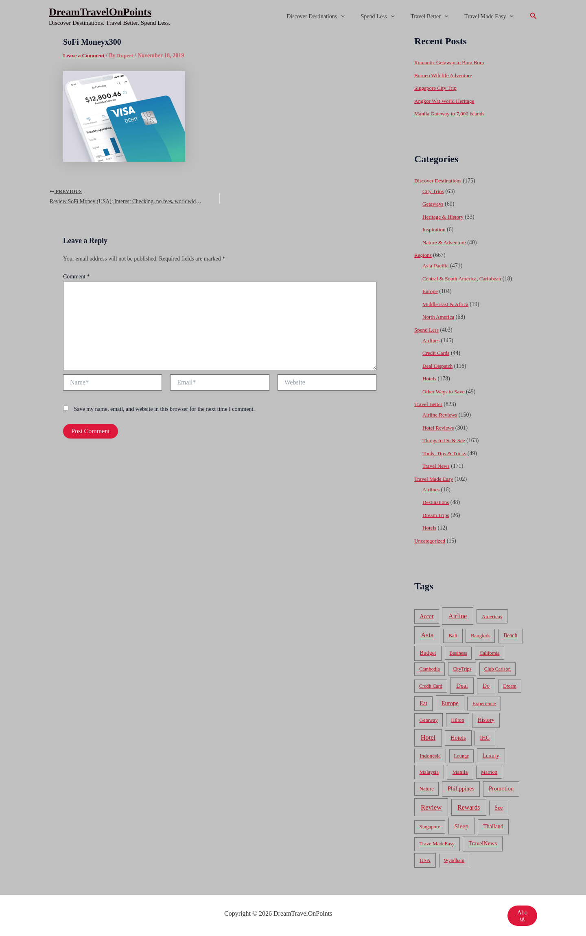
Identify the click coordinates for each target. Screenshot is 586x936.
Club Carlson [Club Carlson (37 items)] (497, 669)
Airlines (431, 340)
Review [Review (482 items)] (431, 807)
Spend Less (390, 16)
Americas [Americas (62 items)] (491, 616)
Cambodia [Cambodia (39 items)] (429, 669)
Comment (76, 280)
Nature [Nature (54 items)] (427, 789)
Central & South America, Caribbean (464, 279)
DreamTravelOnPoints (100, 12)
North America (439, 317)
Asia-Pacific (436, 266)
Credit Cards (436, 353)
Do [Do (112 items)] (486, 685)
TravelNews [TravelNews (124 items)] (482, 843)
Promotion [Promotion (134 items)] (501, 788)
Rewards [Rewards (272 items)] (468, 807)
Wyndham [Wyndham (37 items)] (454, 860)
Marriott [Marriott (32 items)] (489, 772)
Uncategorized (431, 541)
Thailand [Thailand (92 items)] (493, 826)
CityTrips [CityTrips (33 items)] (462, 669)
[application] (357, 16)
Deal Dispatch (438, 366)
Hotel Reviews (439, 428)
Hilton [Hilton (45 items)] (457, 720)
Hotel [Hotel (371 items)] (428, 737)
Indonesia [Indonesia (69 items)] (430, 756)
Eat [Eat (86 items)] (423, 703)
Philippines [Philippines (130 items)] (461, 788)
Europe (430, 291)
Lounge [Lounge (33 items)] (461, 756)
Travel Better (436, 16)
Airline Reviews (440, 415)
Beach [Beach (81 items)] (510, 635)
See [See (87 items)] (499, 808)
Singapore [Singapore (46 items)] (429, 827)
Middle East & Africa (447, 304)
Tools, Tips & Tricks (445, 453)
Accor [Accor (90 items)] (426, 616)
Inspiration (434, 229)
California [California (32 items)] (490, 653)
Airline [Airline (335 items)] (457, 615)
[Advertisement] (293, 94)
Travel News (436, 466)
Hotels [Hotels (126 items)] (458, 737)
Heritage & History (444, 217)
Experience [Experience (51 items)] (484, 703)
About (522, 915)
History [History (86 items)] (486, 720)
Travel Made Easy (491, 16)
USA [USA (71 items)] (425, 860)
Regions (423, 255)
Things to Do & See (445, 440)
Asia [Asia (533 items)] (427, 635)
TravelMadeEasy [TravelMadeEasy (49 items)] (437, 844)
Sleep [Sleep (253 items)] (462, 826)
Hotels (429, 379)
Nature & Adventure (445, 242)
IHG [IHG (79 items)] (485, 738)
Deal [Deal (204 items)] (462, 685)
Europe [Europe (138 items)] (450, 703)
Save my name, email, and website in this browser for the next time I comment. (164, 412)
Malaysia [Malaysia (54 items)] (429, 772)
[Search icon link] (533, 16)
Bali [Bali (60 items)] (452, 635)
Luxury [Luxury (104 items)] (490, 755)
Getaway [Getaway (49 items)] (429, 720)
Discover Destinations (332, 16)
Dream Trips (436, 515)
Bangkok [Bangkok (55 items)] (480, 635)
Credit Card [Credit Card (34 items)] (430, 686)
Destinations (436, 502)
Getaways (433, 204)
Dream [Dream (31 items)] (509, 686)
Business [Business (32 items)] (458, 653)
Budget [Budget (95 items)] (428, 653)
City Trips (433, 191)
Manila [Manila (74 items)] (460, 772)
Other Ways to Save (445, 392)
